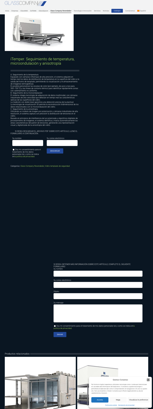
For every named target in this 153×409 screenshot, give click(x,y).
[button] (148, 380)
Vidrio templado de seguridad (57, 166)
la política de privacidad (24, 156)
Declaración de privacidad (126, 405)
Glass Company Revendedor (32, 166)
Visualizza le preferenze (138, 400)
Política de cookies (111, 405)
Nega (118, 400)
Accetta (100, 400)
